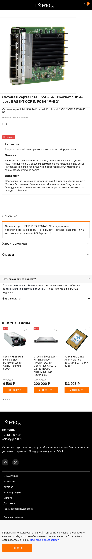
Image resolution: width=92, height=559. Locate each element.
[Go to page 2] (5, 399)
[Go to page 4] (9, 399)
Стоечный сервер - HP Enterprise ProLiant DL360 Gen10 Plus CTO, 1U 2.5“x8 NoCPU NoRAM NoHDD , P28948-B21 (45, 365)
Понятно (17, 547)
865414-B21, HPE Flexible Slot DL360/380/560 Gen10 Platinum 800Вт (13, 362)
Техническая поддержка (18, 508)
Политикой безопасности (45, 539)
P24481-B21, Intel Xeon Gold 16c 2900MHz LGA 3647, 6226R (76, 361)
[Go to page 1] (3, 399)
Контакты (9, 481)
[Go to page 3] (7, 399)
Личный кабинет (13, 517)
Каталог (8, 486)
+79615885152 (11, 435)
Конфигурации (12, 492)
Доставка (9, 503)
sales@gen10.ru (12, 439)
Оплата (7, 497)
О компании (10, 475)
